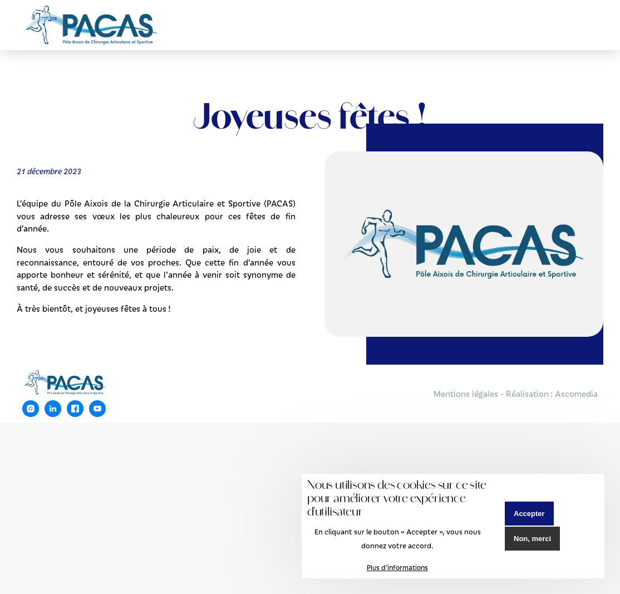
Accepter (529, 513)
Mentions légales (466, 393)
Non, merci (532, 538)
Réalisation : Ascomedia (552, 393)
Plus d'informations (397, 567)
